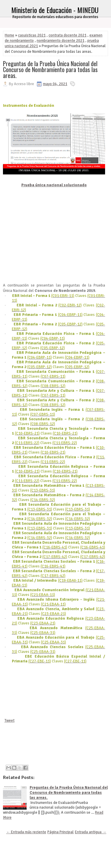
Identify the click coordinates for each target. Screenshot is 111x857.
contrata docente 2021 (67, 35)
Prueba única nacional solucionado (54, 185)
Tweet (9, 720)
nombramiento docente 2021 (60, 40)
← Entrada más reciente (26, 832)
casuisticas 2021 (32, 35)
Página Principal (60, 832)
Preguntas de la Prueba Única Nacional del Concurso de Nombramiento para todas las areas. (50, 69)
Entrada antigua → (90, 832)
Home (9, 35)
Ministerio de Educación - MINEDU (55, 9)
